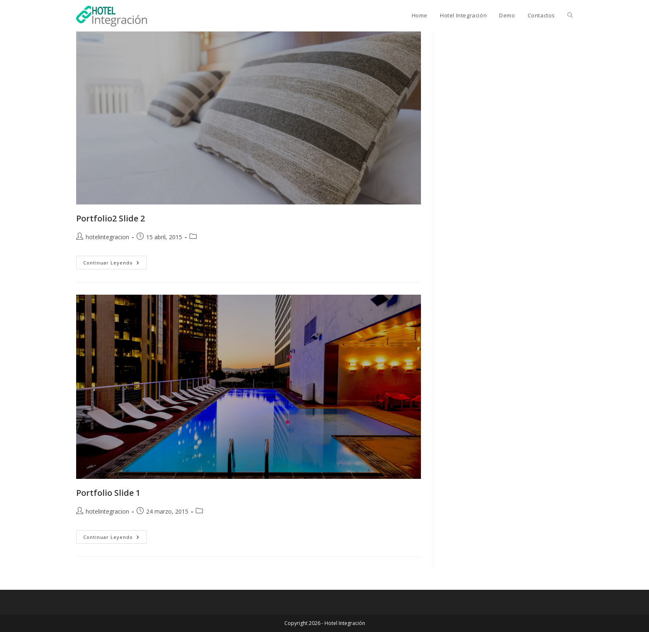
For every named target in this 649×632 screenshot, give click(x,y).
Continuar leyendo (115, 264)
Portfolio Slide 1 (108, 492)
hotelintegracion (107, 237)
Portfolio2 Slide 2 (110, 218)
